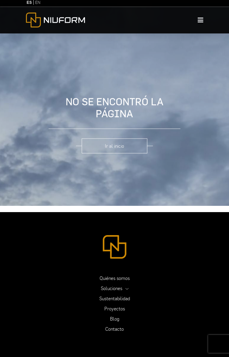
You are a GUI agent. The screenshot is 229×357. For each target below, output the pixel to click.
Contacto (114, 329)
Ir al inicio (114, 145)
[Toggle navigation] (200, 19)
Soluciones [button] (112, 288)
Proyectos (114, 309)
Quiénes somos (115, 278)
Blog (114, 319)
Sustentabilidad (114, 298)
